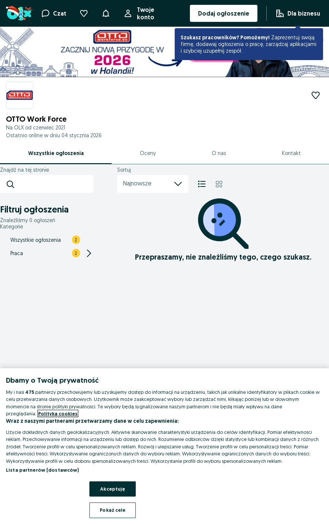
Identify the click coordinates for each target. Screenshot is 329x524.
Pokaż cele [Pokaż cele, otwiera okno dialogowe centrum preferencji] (112, 510)
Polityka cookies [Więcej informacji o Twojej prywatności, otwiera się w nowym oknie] (58, 413)
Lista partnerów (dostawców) (42, 470)
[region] (164, 446)
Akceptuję (112, 489)
